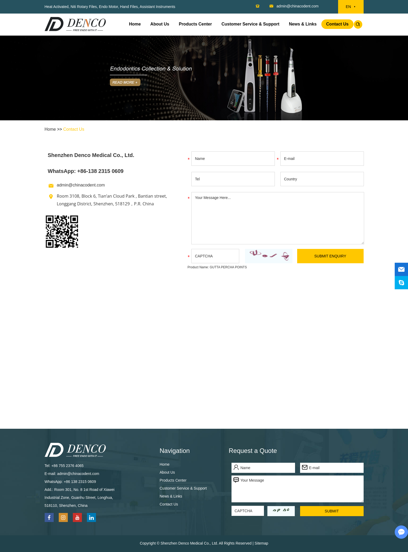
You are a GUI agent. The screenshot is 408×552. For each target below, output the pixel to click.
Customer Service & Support (250, 24)
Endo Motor (108, 7)
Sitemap (261, 543)
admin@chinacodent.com (297, 6)
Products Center (195, 24)
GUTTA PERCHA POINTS (228, 267)
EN (351, 7)
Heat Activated (57, 7)
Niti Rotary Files (84, 7)
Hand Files (129, 7)
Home (135, 24)
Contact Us (337, 24)
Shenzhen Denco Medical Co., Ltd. (91, 155)
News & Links (303, 24)
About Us (159, 24)
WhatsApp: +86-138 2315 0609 (86, 171)
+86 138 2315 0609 (80, 481)
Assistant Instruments (157, 7)
